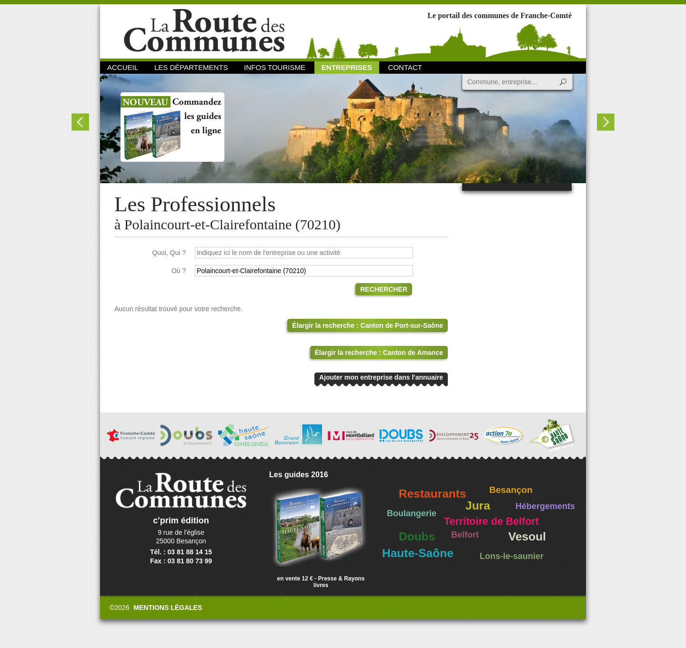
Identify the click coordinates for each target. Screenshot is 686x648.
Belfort (465, 535)
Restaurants (432, 493)
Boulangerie (411, 513)
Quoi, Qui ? (169, 252)
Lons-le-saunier (512, 556)
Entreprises (347, 67)
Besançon (511, 490)
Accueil (122, 67)
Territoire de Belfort (491, 521)
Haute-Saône (418, 553)
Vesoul (527, 536)
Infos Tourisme (274, 67)
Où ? (179, 271)
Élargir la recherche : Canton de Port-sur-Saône (367, 325)
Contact (405, 67)
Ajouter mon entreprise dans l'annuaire (381, 377)
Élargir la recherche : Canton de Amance (379, 352)
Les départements (191, 67)
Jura (477, 505)
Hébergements (545, 506)
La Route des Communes (204, 30)
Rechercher (383, 289)
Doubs (417, 536)
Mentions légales (167, 607)
